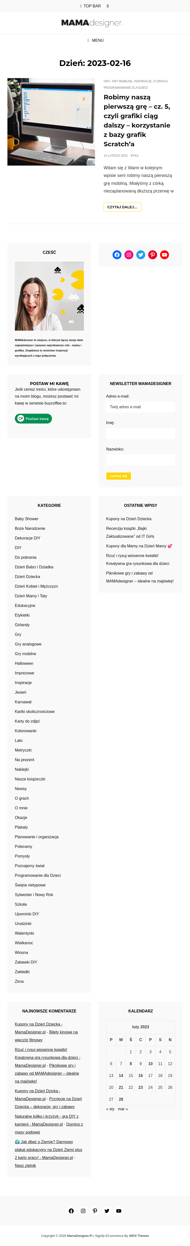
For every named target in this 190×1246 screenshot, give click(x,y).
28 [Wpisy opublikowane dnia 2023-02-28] (121, 1099)
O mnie (21, 808)
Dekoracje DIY (27, 538)
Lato (19, 740)
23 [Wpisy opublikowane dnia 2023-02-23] (141, 1087)
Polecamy (23, 846)
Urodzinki (23, 924)
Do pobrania (25, 557)
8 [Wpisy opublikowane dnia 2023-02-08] (131, 1064)
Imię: (110, 423)
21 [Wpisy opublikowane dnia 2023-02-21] (121, 1087)
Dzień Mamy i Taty (31, 596)
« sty (110, 1109)
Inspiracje (143, 81)
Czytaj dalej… (124, 208)
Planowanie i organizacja (37, 837)
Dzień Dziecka (27, 577)
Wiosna (21, 952)
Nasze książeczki (30, 779)
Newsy (21, 789)
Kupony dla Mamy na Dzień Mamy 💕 (139, 546)
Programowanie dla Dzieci (126, 87)
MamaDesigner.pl (80, 1236)
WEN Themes (139, 1236)
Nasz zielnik (25, 1165)
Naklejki (22, 769)
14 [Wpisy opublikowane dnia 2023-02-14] (121, 1076)
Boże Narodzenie (30, 528)
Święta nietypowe (30, 885)
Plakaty (21, 827)
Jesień (20, 692)
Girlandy (22, 625)
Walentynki (24, 933)
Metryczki (23, 750)
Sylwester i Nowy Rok (34, 895)
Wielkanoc (24, 943)
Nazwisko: (115, 449)
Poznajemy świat (30, 866)
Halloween (24, 663)
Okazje (21, 818)
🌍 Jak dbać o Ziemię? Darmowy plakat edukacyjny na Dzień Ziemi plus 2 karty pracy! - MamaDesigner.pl (48, 1150)
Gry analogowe (28, 644)
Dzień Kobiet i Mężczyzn (36, 586)
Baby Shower (26, 519)
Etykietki (22, 615)
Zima (19, 981)
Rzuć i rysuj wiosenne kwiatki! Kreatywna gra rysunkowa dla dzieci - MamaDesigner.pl (47, 1058)
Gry (107, 81)
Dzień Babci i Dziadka (34, 567)
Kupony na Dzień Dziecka (128, 519)
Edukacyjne (25, 605)
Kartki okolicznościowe (35, 711)
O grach (160, 81)
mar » (123, 1109)
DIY (18, 548)
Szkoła (21, 904)
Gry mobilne (122, 81)
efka (135, 155)
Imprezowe (24, 673)
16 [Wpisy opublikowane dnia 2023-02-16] (141, 1076)
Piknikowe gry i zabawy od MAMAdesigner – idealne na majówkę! (47, 1073)
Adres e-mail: (117, 396)
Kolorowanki (25, 731)
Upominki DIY (27, 914)
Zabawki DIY (26, 962)
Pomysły (22, 856)
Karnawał (23, 702)
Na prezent (24, 760)
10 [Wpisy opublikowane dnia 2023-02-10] (150, 1064)
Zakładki (22, 972)
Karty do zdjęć (27, 721)
